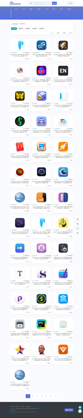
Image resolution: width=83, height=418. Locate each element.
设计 (23, 9)
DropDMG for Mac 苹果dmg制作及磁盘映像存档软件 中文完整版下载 (20, 334)
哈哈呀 (57, 230)
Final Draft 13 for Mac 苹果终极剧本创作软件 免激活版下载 (20, 131)
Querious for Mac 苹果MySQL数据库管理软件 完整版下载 (63, 207)
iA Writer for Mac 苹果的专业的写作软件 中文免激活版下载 (63, 106)
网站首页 (11, 13)
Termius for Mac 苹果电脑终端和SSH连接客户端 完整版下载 (41, 182)
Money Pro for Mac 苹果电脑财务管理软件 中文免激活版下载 (41, 308)
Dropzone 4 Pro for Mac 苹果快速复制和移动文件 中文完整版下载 (41, 131)
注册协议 (28, 406)
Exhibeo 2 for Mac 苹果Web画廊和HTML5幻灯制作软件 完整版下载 (20, 156)
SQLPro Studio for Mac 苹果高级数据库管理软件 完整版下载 (19, 80)
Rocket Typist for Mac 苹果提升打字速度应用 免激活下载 (63, 55)
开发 (30, 9)
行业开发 (22, 23)
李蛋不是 (14, 78)
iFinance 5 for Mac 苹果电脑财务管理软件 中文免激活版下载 (41, 258)
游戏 (61, 9)
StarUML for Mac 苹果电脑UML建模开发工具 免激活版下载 (20, 359)
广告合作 (22, 406)
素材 (54, 9)
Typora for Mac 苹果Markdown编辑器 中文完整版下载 (19, 283)
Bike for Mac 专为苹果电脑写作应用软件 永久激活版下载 (63, 232)
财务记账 (27, 28)
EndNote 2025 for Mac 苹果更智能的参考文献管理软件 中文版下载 (63, 80)
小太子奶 (36, 280)
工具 (46, 9)
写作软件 (34, 28)
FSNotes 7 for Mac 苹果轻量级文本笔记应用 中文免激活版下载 (63, 131)
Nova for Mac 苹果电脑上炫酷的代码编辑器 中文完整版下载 (41, 80)
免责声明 (17, 406)
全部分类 (14, 28)
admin (35, 78)
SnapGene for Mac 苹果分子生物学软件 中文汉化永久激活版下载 (41, 232)
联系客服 (69, 410)
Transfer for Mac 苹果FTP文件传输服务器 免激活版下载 (41, 55)
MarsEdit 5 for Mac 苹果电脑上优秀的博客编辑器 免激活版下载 (63, 156)
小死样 (13, 331)
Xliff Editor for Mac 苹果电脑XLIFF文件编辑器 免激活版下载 (20, 258)
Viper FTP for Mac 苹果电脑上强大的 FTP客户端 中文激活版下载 (63, 359)
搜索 (54, 3)
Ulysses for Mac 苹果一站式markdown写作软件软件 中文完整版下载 (19, 106)
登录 (70, 3)
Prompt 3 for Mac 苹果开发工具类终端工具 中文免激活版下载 (20, 232)
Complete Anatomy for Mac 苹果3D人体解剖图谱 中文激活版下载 (41, 359)
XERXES (57, 52)
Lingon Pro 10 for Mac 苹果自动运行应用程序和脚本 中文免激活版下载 (20, 182)
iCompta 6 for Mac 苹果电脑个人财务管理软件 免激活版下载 (63, 308)
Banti (13, 255)
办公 (16, 9)
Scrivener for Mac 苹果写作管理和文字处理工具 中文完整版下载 (41, 283)
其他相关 (41, 28)
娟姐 (56, 179)
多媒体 (39, 9)
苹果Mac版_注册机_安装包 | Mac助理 (25, 408)
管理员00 (14, 52)
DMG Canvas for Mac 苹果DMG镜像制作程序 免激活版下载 (41, 156)
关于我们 (12, 406)
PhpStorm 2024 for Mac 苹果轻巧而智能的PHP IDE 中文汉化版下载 (41, 334)
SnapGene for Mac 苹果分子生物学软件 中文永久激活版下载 (19, 55)
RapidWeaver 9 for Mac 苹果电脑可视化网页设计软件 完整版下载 (63, 283)
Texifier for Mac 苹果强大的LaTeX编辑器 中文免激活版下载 (63, 334)
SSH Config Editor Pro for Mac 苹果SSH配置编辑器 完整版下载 (41, 207)
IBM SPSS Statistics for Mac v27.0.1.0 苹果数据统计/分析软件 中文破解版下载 (19, 207)
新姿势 (69, 9)
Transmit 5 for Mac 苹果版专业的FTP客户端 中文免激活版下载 (41, 106)
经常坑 (57, 204)
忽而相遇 (36, 52)
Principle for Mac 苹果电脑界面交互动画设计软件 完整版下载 (19, 308)
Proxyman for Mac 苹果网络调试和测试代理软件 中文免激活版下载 (63, 182)
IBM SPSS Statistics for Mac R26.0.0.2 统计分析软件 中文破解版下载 (19, 384)
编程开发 (21, 28)
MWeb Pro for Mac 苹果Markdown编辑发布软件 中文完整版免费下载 (63, 258)
